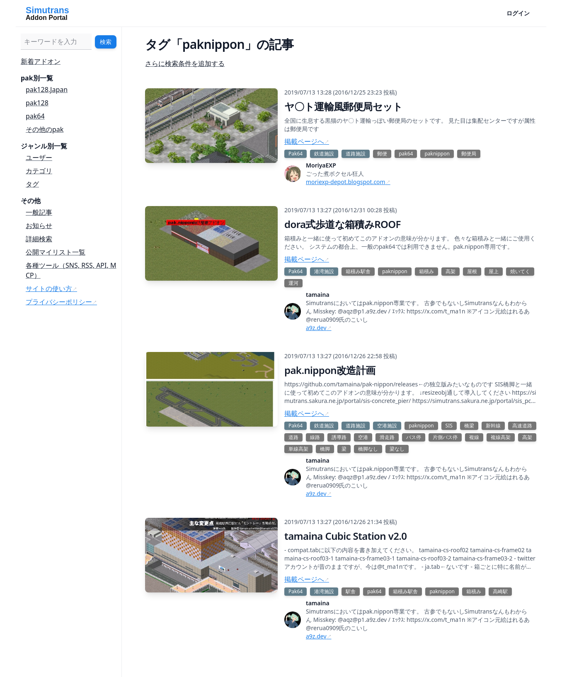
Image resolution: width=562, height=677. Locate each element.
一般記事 (39, 212)
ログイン (518, 13)
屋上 (494, 271)
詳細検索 (39, 238)
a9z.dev (316, 328)
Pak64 (295, 153)
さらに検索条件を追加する (185, 63)
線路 (315, 437)
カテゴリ (39, 170)
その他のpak (44, 129)
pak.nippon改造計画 (329, 370)
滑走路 (387, 437)
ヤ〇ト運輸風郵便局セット (343, 106)
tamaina (317, 294)
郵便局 (468, 153)
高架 (450, 271)
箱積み (426, 271)
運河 (293, 282)
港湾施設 (324, 271)
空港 (363, 437)
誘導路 (339, 437)
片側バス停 (445, 437)
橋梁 (469, 425)
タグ (32, 184)
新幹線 (493, 425)
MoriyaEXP (321, 165)
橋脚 (325, 448)
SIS (449, 425)
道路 (293, 437)
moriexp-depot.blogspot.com (345, 182)
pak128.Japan (47, 89)
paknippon (436, 153)
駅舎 (351, 591)
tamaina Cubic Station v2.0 (345, 536)
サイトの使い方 (49, 288)
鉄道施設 (324, 153)
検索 (105, 42)
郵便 (382, 153)
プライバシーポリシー (59, 301)
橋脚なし (368, 448)
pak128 (37, 102)
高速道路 (522, 425)
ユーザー (39, 157)
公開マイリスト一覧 (55, 252)
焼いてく (520, 271)
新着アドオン (41, 61)
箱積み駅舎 (358, 271)
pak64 (35, 116)
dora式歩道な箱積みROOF (342, 224)
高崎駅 (500, 591)
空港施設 (387, 425)
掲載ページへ (304, 141)
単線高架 (298, 448)
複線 (474, 437)
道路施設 (356, 153)
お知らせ (39, 225)
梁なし (397, 448)
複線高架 (501, 437)
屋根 (472, 271)
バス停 (413, 437)
